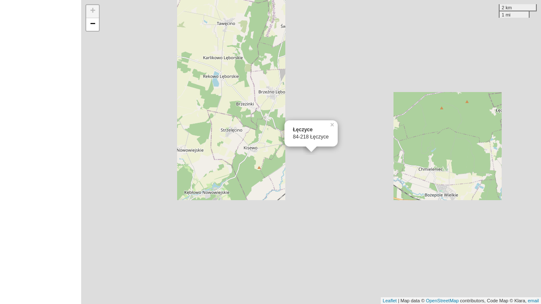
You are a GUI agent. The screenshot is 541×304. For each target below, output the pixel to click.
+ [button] (93, 11)
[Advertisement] (40, 152)
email (533, 300)
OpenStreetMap (442, 300)
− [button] (93, 24)
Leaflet (390, 300)
